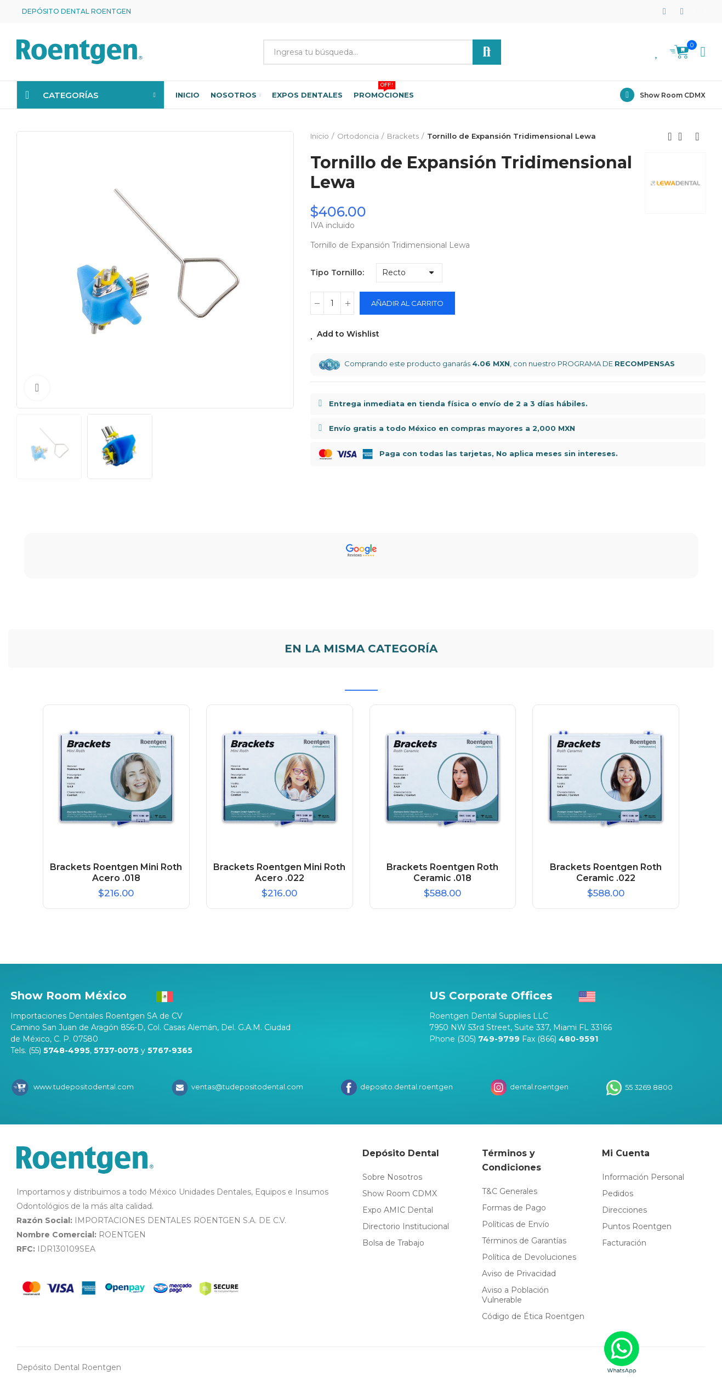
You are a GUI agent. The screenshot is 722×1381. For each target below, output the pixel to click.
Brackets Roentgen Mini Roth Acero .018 (116, 872)
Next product (697, 136)
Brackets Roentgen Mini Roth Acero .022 (279, 872)
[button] (699, 10)
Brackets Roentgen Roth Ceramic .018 (442, 872)
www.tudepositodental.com (83, 1086)
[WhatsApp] (622, 1352)
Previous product (670, 136)
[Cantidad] (332, 303)
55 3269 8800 (648, 1086)
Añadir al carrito (407, 303)
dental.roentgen (538, 1086)
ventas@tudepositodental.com (246, 1086)
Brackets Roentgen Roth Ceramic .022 (606, 872)
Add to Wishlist (348, 334)
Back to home (683, 136)
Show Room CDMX (673, 95)
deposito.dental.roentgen (406, 1086)
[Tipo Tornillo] (409, 272)
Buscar (487, 52)
